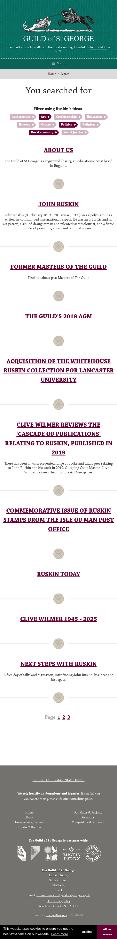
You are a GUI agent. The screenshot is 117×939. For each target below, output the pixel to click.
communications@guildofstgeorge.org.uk (63, 895)
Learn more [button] (59, 934)
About (29, 817)
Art (43, 117)
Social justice (73, 132)
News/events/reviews (29, 822)
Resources (87, 817)
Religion (88, 125)
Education (94, 117)
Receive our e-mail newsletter (59, 780)
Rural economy (42, 132)
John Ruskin (98, 47)
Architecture (21, 117)
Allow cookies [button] (106, 932)
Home (52, 74)
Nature (45, 125)
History (24, 125)
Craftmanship (66, 117)
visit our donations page (74, 799)
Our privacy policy (58, 901)
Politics (66, 125)
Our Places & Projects (87, 813)
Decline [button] (87, 931)
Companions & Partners (88, 822)
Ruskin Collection (29, 827)
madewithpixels (56, 915)
